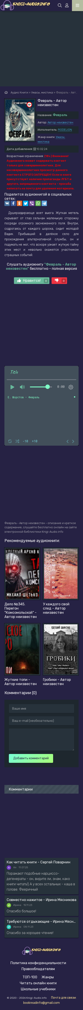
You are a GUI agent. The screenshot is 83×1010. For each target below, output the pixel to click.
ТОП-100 (30, 977)
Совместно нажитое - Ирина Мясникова (41, 900)
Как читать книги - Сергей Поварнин (38, 862)
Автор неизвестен (60, 122)
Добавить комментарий (31, 758)
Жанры (48, 977)
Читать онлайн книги (38, 983)
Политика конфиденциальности (38, 963)
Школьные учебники (38, 989)
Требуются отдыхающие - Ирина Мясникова (41, 921)
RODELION (65, 129)
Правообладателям (38, 969)
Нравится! (32, 280)
